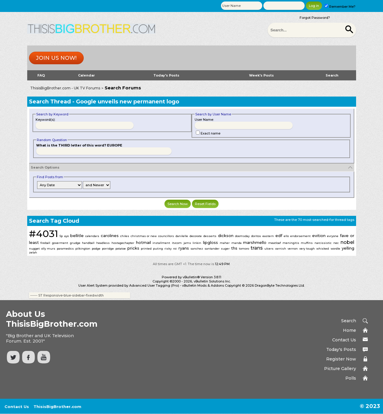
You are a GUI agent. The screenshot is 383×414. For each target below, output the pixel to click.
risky (168, 248)
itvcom (177, 243)
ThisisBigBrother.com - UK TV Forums (65, 88)
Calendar (86, 75)
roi (175, 248)
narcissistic (323, 243)
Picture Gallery (340, 368)
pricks (133, 248)
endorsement (300, 236)
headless (103, 243)
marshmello (254, 242)
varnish (280, 248)
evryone (332, 236)
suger (225, 248)
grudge (75, 243)
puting (158, 248)
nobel (347, 242)
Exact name (208, 133)
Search (332, 75)
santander (212, 248)
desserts (209, 236)
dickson (226, 235)
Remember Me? (339, 6)
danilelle (182, 236)
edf (278, 235)
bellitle (77, 235)
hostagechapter (123, 243)
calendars (92, 236)
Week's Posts (261, 75)
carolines (110, 235)
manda (236, 243)
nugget (34, 248)
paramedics (65, 248)
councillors (166, 236)
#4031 (43, 233)
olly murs (48, 248)
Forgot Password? (315, 18)
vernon (293, 248)
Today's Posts (166, 75)
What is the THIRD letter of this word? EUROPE (79, 145)
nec (336, 243)
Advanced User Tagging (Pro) (154, 285)
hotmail (143, 242)
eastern (268, 236)
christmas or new (144, 236)
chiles (124, 236)
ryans (183, 248)
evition (319, 235)
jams (187, 243)
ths (234, 248)
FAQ (41, 75)
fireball (45, 243)
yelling (348, 248)
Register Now (341, 359)
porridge (108, 248)
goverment (60, 243)
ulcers (269, 248)
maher (225, 243)
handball (88, 243)
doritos (256, 236)
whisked (322, 248)
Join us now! (56, 58)
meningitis (291, 243)
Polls (350, 378)
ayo (66, 236)
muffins (307, 243)
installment (161, 243)
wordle (335, 248)
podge (96, 248)
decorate (196, 236)
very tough (307, 248)
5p (61, 236)
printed (146, 248)
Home (349, 330)
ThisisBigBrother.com (57, 406)
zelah (33, 252)
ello (286, 236)
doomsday (242, 236)
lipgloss (210, 242)
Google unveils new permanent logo (127, 101)
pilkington (82, 248)
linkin (197, 243)
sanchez (196, 248)
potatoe (120, 248)
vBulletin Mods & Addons (203, 285)
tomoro (244, 248)
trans (257, 248)
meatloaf (274, 243)
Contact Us (344, 340)
